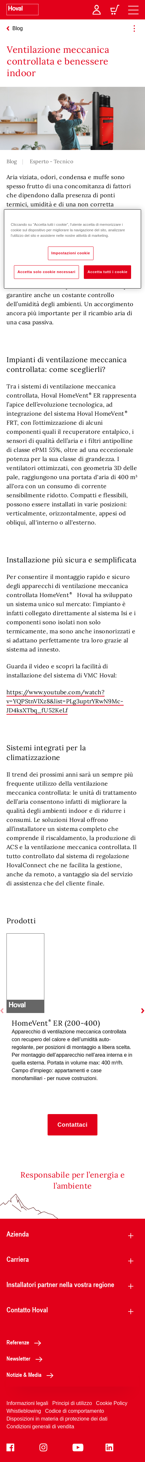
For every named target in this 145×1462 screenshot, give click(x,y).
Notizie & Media (31, 1374)
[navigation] (133, 9)
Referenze (25, 1342)
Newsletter (26, 1358)
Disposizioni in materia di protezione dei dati (56, 1419)
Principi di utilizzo (72, 1403)
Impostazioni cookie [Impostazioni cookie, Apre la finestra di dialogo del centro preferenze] (70, 253)
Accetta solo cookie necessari (46, 272)
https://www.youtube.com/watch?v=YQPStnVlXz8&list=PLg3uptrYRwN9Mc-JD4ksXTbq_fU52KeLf (65, 701)
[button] (72, 1125)
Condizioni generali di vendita (40, 1426)
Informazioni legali (27, 1403)
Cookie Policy (112, 1403)
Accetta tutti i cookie (107, 272)
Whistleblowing (23, 1411)
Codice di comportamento (74, 1411)
